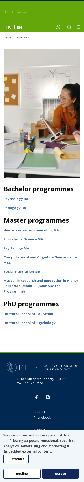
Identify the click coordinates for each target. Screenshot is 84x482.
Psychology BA (16, 198)
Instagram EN (47, 397)
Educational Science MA (23, 239)
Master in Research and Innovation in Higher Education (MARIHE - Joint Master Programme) (41, 285)
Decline (22, 473)
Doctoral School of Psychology (30, 322)
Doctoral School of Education (28, 313)
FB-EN (36, 397)
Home (7, 37)
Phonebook (42, 417)
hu (8, 27)
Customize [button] (16, 459)
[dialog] (42, 456)
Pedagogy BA (15, 207)
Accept (60, 473)
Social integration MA (22, 271)
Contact (39, 412)
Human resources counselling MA (31, 230)
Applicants (22, 37)
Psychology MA (16, 248)
